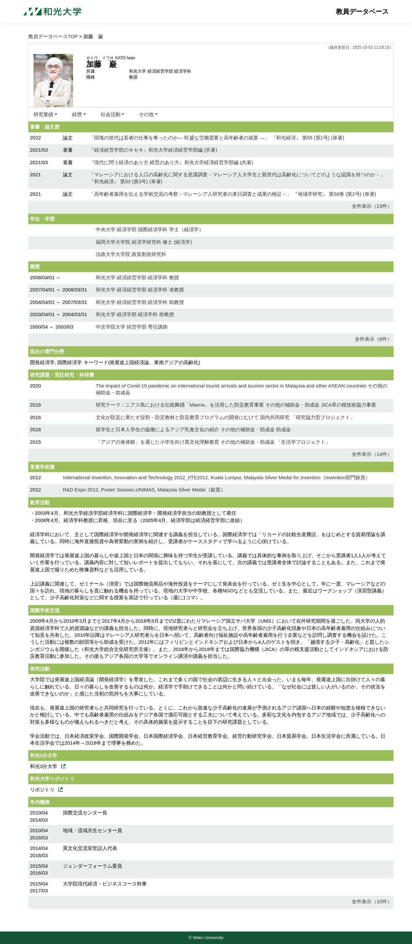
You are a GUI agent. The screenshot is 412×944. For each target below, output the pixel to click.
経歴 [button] (77, 114)
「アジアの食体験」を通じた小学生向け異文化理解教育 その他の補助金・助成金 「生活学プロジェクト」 (213, 442)
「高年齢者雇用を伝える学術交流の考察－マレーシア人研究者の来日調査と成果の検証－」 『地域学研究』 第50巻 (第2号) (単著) (232, 194)
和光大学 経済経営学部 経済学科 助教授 (140, 302)
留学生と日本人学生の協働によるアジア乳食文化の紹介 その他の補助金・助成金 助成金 (193, 429)
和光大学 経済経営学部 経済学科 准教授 (140, 289)
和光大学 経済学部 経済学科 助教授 (135, 314)
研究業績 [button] (43, 114)
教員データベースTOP (53, 36)
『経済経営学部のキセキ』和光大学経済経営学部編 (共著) (153, 150)
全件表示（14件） (372, 454)
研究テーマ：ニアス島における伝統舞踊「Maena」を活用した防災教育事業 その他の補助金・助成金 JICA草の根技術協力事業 (236, 405)
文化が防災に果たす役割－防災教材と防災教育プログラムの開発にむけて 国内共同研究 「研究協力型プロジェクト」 (225, 417)
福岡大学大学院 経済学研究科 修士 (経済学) (144, 242)
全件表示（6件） (373, 339)
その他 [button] (146, 114)
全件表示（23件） (372, 206)
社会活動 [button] (110, 114)
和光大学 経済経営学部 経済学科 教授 (137, 277)
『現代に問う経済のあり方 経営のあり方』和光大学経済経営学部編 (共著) (171, 162)
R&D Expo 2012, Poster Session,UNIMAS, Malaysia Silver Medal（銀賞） (144, 489)
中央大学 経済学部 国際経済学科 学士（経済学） (150, 229)
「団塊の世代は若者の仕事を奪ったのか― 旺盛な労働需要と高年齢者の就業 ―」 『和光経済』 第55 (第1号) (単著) (216, 137)
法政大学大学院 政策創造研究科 (131, 254)
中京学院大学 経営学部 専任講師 (131, 327)
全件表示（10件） (372, 901)
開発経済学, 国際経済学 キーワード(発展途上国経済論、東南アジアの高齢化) (115, 362)
